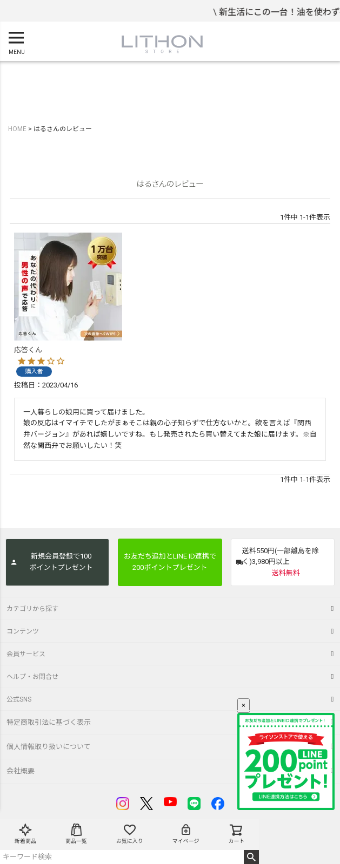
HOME (17, 129)
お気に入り (129, 833)
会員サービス (25, 654)
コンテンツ (22, 631)
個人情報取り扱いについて (48, 747)
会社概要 (20, 771)
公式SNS (18, 699)
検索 (251, 857)
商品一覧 (76, 833)
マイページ (185, 833)
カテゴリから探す (32, 609)
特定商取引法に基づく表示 (48, 722)
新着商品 (25, 833)
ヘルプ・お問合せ (32, 677)
